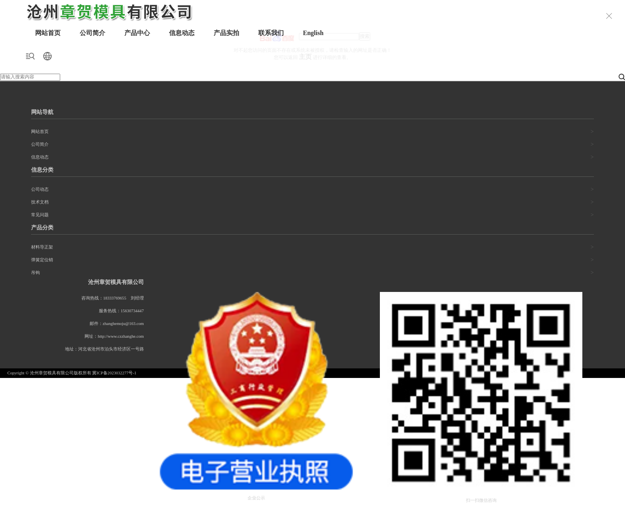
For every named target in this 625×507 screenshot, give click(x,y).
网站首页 (48, 32)
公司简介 (92, 32)
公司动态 (40, 189)
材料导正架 (42, 247)
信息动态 (182, 32)
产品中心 (137, 32)
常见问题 (40, 215)
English (313, 32)
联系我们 (271, 32)
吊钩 (35, 272)
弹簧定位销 (42, 260)
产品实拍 (226, 32)
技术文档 (40, 202)
